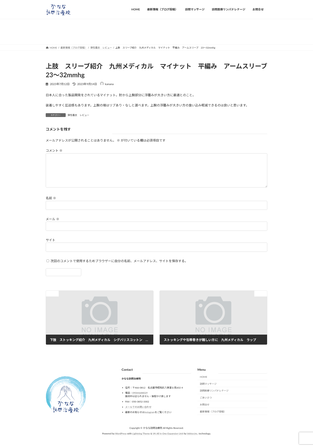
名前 (51, 204)
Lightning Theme (141, 440)
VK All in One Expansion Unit (168, 440)
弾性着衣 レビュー (78, 115)
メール (52, 225)
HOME (203, 383)
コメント (54, 151)
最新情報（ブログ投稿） (213, 417)
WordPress (121, 440)
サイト (50, 246)
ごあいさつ (206, 403)
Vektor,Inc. (192, 440)
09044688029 (140, 399)
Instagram (149, 418)
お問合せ (204, 410)
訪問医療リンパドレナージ (214, 397)
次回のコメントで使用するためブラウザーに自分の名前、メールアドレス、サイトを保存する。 (119, 267)
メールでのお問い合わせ (138, 413)
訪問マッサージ (208, 390)
